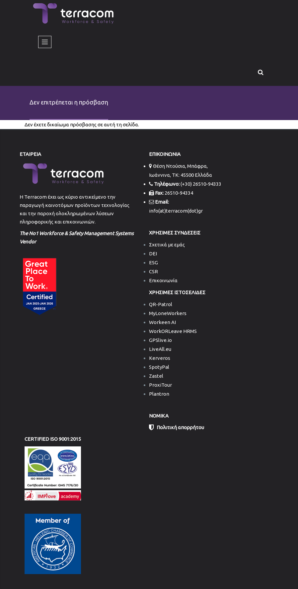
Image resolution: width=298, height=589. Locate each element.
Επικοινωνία (163, 280)
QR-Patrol (160, 304)
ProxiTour (160, 385)
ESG (153, 262)
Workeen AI (162, 322)
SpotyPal (159, 367)
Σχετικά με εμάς (167, 244)
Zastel (156, 376)
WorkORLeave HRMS (173, 331)
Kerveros (159, 358)
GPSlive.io (160, 340)
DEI (153, 253)
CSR (153, 271)
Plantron (159, 394)
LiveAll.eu (160, 349)
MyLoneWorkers (167, 313)
